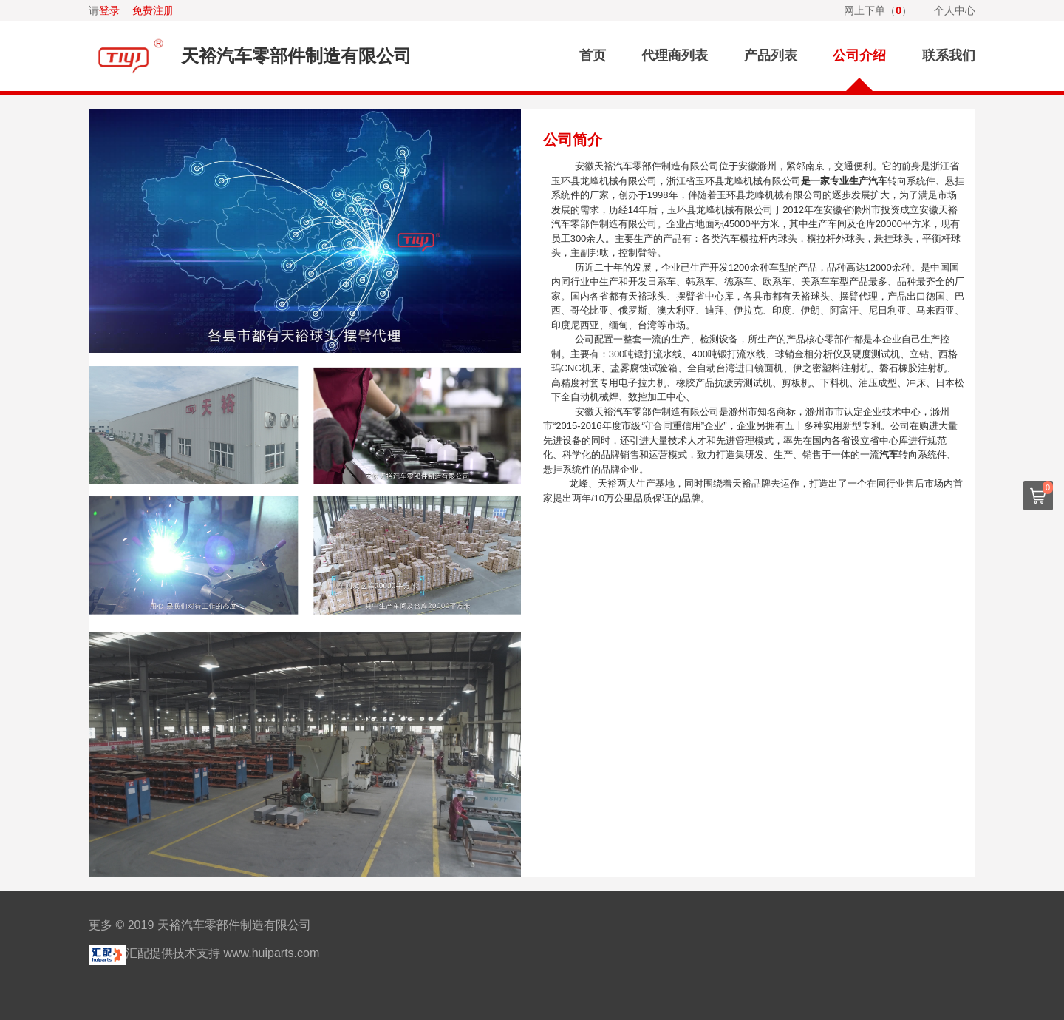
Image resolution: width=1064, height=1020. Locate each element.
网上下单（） (878, 10)
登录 (109, 10)
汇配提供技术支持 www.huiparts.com (204, 953)
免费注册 (153, 10)
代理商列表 (674, 55)
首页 (592, 55)
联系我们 (948, 55)
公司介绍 (859, 55)
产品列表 (770, 55)
